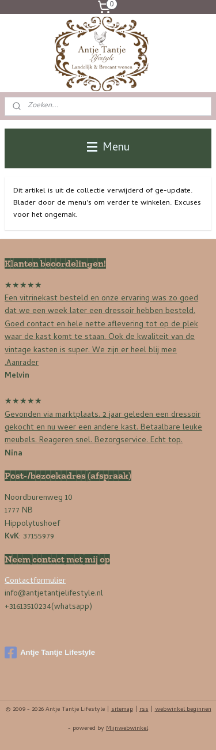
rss (144, 709)
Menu (108, 148)
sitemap (122, 709)
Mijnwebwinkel (127, 728)
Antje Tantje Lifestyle (50, 652)
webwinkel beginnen (183, 709)
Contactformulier (35, 581)
